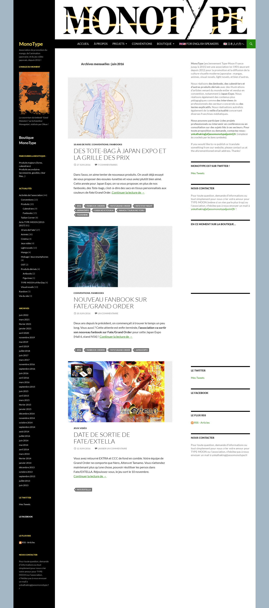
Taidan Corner (28, 217)
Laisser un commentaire (112, 448)
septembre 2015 (27, 386)
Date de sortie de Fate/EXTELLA (102, 438)
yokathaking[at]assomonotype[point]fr (213, 209)
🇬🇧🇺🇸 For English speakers (199, 43)
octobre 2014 (26, 422)
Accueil (83, 43)
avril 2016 (24, 377)
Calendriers (28, 208)
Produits (25, 204)
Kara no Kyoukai (104, 210)
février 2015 (25, 404)
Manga (24, 252)
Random (23, 291)
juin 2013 (23, 485)
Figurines (27, 278)
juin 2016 (23, 373)
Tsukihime (82, 215)
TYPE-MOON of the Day (33, 282)
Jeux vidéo (80, 428)
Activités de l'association (31, 195)
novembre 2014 (27, 418)
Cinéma (24, 238)
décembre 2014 (27, 413)
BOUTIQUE (164, 43)
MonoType (31, 44)
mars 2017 (24, 359)
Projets (118, 43)
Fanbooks (115, 144)
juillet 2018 (24, 350)
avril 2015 (24, 395)
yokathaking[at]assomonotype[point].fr (213, 134)
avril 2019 (24, 346)
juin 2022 (23, 315)
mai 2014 (23, 445)
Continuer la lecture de (128, 192)
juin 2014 (23, 440)
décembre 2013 (27, 467)
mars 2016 (24, 382)
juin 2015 (23, 391)
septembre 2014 (27, 427)
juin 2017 (23, 355)
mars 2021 (24, 319)
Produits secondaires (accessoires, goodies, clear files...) (32, 173)
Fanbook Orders (95, 206)
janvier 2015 (25, 409)
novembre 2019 (27, 337)
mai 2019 (23, 341)
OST (23, 264)
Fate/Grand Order (120, 206)
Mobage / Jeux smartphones (34, 256)
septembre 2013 (27, 476)
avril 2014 (24, 449)
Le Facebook (199, 392)
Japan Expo (83, 210)
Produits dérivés (29, 269)
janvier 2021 (25, 328)
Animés (24, 234)
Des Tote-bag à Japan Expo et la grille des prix (120, 154)
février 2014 (25, 458)
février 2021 (25, 324)
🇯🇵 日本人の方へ (233, 43)
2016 (79, 206)
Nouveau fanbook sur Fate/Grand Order (110, 303)
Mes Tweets (197, 173)
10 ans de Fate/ (82, 144)
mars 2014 (24, 453)
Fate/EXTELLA (84, 489)
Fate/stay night (143, 206)
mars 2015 (24, 400)
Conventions (142, 43)
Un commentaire (108, 313)
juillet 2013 (24, 480)
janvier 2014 (25, 462)
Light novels (27, 247)
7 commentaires (107, 164)
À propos (101, 43)
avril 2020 (24, 333)
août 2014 (24, 431)
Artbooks (27, 273)
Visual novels (27, 287)
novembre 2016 (27, 364)
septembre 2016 (27, 368)
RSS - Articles (200, 422)
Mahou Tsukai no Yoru (131, 210)
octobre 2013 (26, 471)
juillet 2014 (24, 436)
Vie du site (24, 296)
